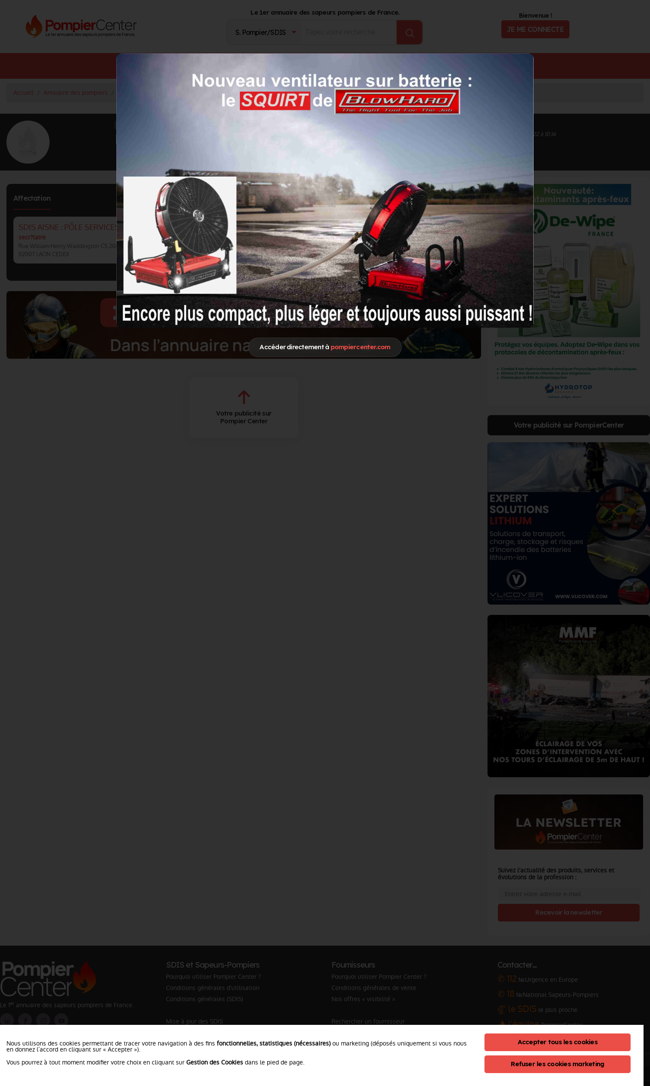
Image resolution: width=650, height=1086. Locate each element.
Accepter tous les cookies (557, 1042)
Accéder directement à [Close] (324, 347)
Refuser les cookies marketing (557, 1064)
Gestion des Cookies (214, 1062)
